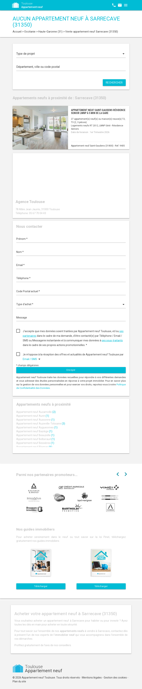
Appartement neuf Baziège (34, 431)
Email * (20, 265)
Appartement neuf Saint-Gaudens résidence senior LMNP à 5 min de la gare (98, 111)
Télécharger (41, 586)
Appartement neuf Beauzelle (35, 435)
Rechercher (114, 82)
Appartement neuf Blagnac (34, 446)
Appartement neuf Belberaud (35, 439)
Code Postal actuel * (28, 291)
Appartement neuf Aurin (32, 415)
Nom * (20, 251)
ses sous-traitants (112, 340)
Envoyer (71, 370)
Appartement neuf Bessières (35, 442)
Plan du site (19, 681)
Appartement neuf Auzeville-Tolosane (40, 423)
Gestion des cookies (115, 677)
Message (21, 317)
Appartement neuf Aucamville (36, 411)
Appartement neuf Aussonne (35, 419)
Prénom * (22, 238)
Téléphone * (23, 278)
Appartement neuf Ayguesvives (37, 427)
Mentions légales (92, 677)
